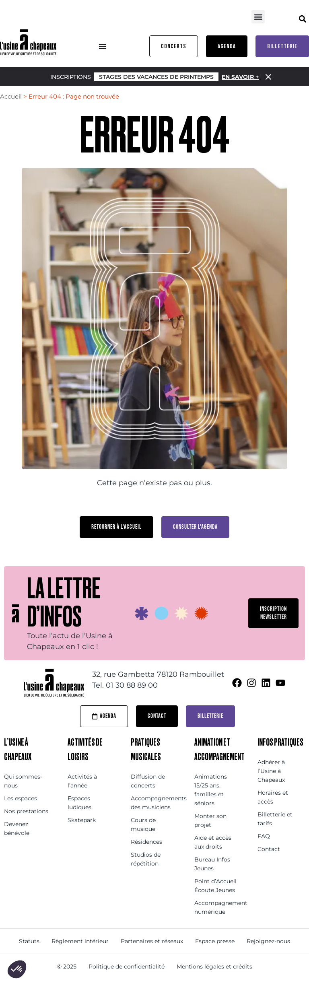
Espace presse (215, 941)
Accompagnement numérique (218, 907)
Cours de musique (143, 824)
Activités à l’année (82, 781)
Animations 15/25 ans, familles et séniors (210, 790)
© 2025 (66, 966)
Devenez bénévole (16, 828)
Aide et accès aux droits (212, 842)
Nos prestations (26, 811)
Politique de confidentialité (127, 966)
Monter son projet (210, 820)
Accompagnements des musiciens (154, 803)
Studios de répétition (146, 859)
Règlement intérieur (80, 941)
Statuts (29, 941)
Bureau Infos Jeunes (212, 864)
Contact (269, 849)
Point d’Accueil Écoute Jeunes (215, 886)
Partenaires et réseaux (152, 941)
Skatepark (82, 820)
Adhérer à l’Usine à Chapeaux (271, 770)
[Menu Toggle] (103, 46)
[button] (258, 16)
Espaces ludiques (79, 803)
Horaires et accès (273, 797)
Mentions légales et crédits (214, 966)
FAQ (264, 836)
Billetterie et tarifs (275, 819)
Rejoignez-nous (268, 941)
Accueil (11, 96)
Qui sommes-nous (23, 781)
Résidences (146, 841)
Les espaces (20, 798)
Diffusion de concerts (148, 781)
